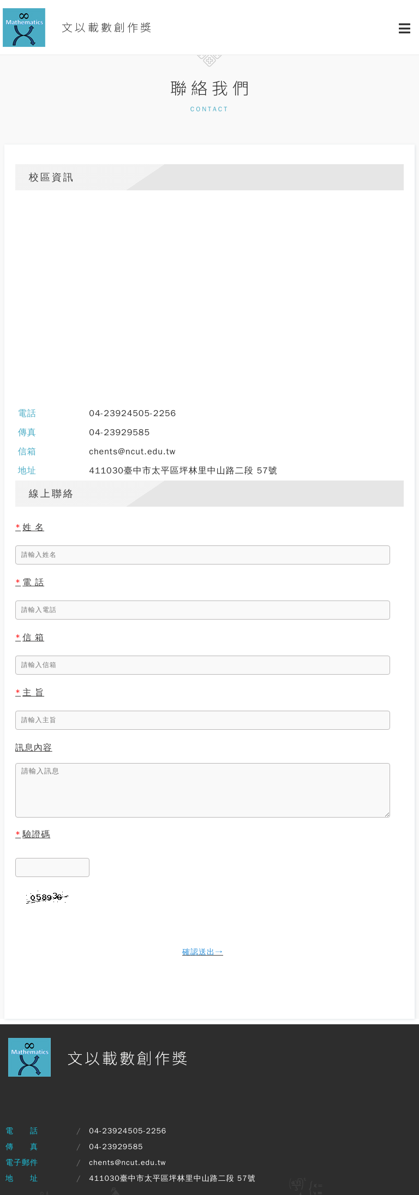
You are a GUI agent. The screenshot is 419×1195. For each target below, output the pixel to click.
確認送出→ (202, 952)
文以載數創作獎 (78, 27)
